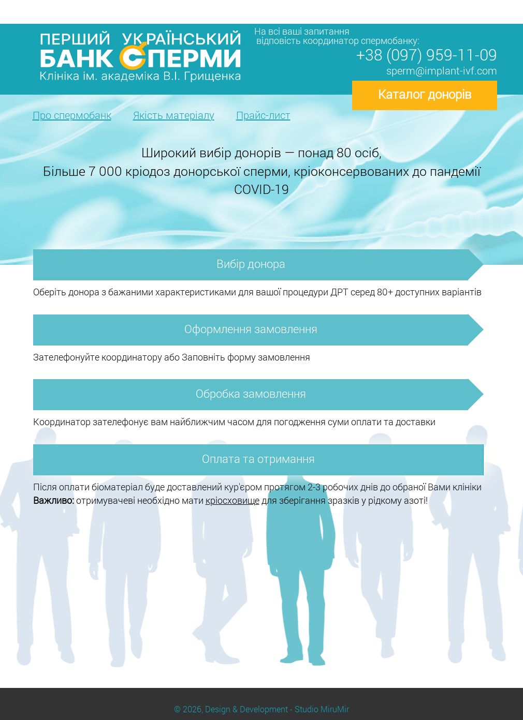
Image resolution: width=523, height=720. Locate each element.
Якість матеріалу (173, 115)
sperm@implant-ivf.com (441, 70)
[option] (261, 173)
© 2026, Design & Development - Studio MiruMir (261, 708)
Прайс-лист (263, 115)
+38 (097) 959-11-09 (426, 54)
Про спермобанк (72, 115)
